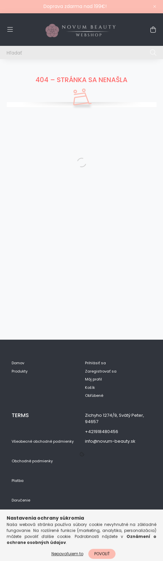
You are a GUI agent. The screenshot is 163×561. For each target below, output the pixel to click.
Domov (18, 363)
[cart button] (153, 29)
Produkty (20, 371)
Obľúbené (94, 395)
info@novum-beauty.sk (110, 441)
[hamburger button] (10, 29)
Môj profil (93, 379)
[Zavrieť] (155, 7)
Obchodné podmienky (32, 461)
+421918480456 (101, 431)
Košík (90, 388)
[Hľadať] (81, 52)
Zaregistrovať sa (101, 371)
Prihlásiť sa (95, 363)
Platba (18, 481)
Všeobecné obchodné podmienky (43, 441)
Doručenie (21, 500)
